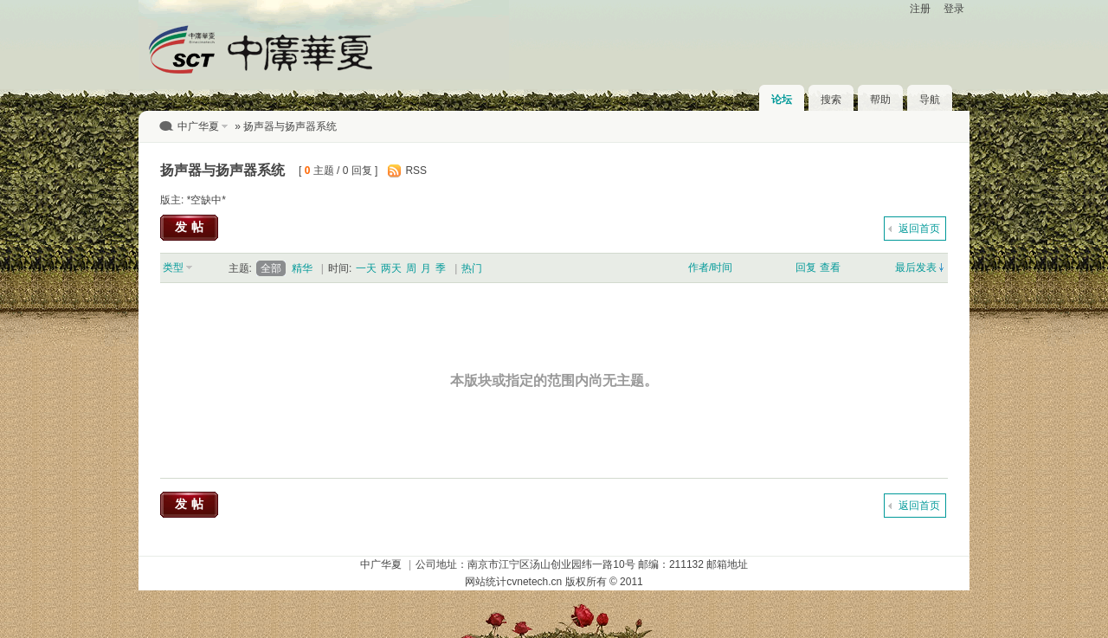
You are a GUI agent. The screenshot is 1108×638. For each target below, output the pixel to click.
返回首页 (919, 228)
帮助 (880, 99)
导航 (929, 99)
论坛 (781, 99)
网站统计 (485, 582)
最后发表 (916, 267)
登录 (954, 9)
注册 (920, 9)
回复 (806, 267)
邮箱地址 (727, 564)
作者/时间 (710, 267)
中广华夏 (198, 126)
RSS (416, 170)
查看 (830, 267)
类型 (173, 267)
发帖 (191, 227)
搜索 (831, 99)
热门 (471, 268)
